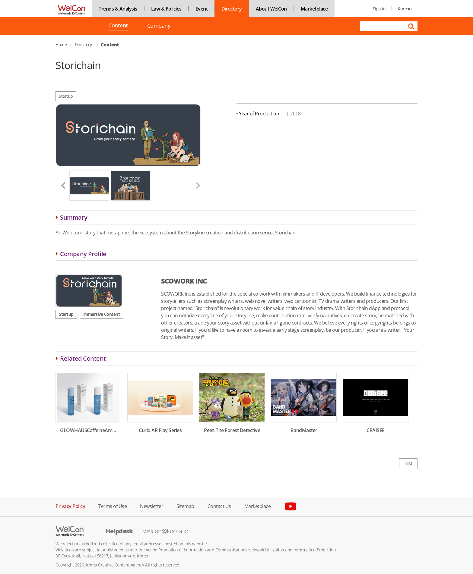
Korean (404, 8)
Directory (231, 8)
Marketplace (314, 8)
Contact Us (219, 506)
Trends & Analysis (118, 8)
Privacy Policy (70, 506)
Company (158, 25)
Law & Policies (166, 8)
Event (201, 8)
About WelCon (271, 8)
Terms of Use (112, 506)
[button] (60, 185)
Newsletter (151, 506)
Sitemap (185, 506)
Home (61, 44)
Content (118, 26)
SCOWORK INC (184, 280)
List (408, 463)
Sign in (379, 8)
